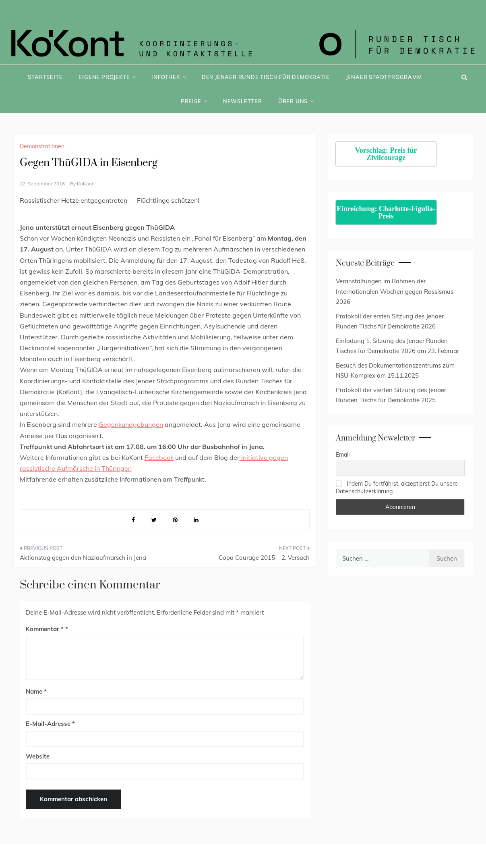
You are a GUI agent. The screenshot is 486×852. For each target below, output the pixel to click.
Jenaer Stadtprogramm (384, 77)
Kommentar (45, 629)
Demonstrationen (42, 146)
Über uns (295, 101)
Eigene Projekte (107, 77)
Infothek (168, 77)
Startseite (45, 77)
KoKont (85, 184)
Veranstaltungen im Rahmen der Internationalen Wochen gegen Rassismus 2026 (394, 291)
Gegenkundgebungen (131, 424)
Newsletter (242, 101)
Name (36, 691)
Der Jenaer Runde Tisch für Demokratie (266, 77)
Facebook (159, 457)
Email (343, 454)
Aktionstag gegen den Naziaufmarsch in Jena (83, 557)
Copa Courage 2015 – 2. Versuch (264, 557)
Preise (194, 101)
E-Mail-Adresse (50, 723)
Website (38, 756)
